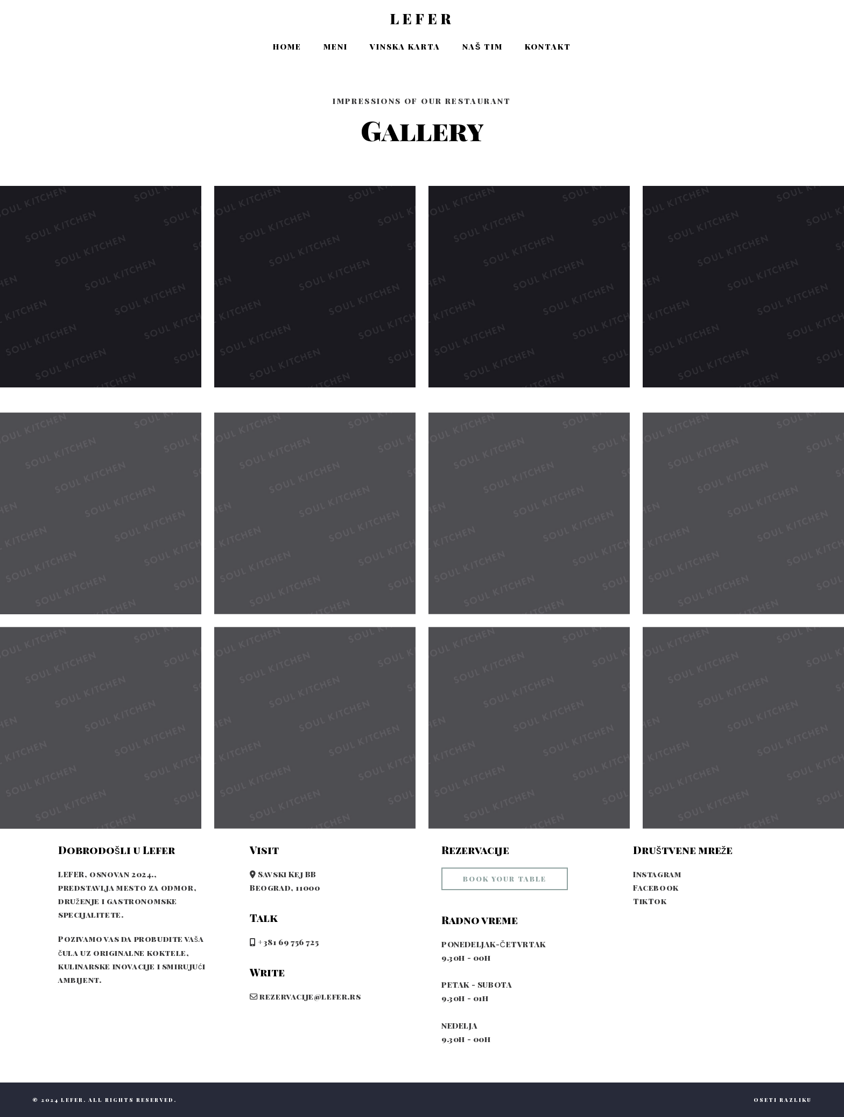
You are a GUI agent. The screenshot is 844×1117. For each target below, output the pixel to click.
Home (287, 46)
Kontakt (548, 46)
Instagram (657, 874)
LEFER (422, 19)
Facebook (656, 887)
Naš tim (482, 46)
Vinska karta (405, 46)
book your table (504, 878)
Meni (335, 46)
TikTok (650, 901)
